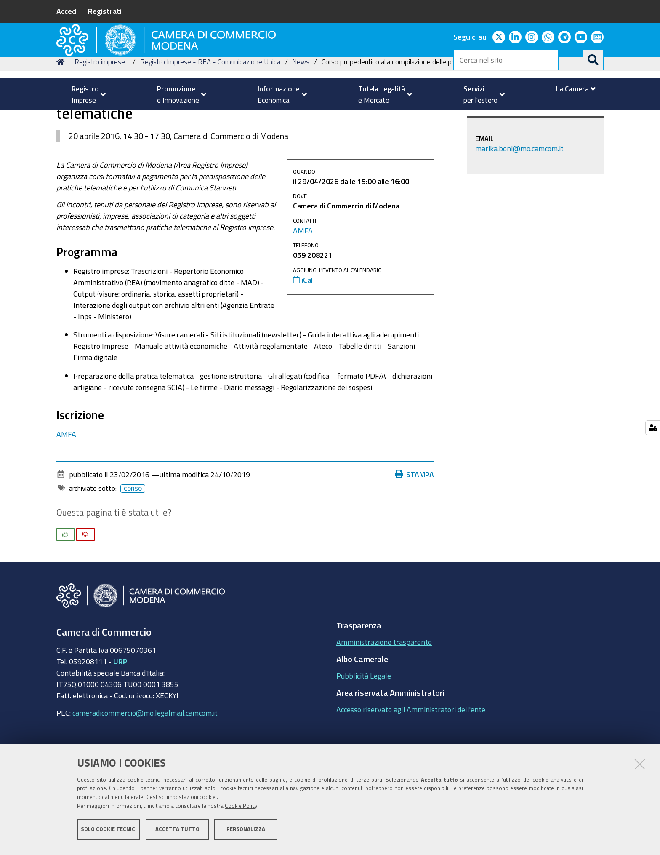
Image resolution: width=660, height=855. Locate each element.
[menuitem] (85, 94)
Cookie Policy (241, 809)
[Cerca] (593, 59)
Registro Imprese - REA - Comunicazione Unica (210, 119)
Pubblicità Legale (363, 733)
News (300, 119)
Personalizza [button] (245, 833)
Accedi (67, 11)
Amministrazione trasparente (384, 700)
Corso (133, 546)
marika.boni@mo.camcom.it (519, 206)
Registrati (105, 11)
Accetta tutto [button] (177, 833)
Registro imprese (100, 119)
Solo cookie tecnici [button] (109, 833)
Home (61, 119)
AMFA (303, 288)
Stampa (414, 532)
